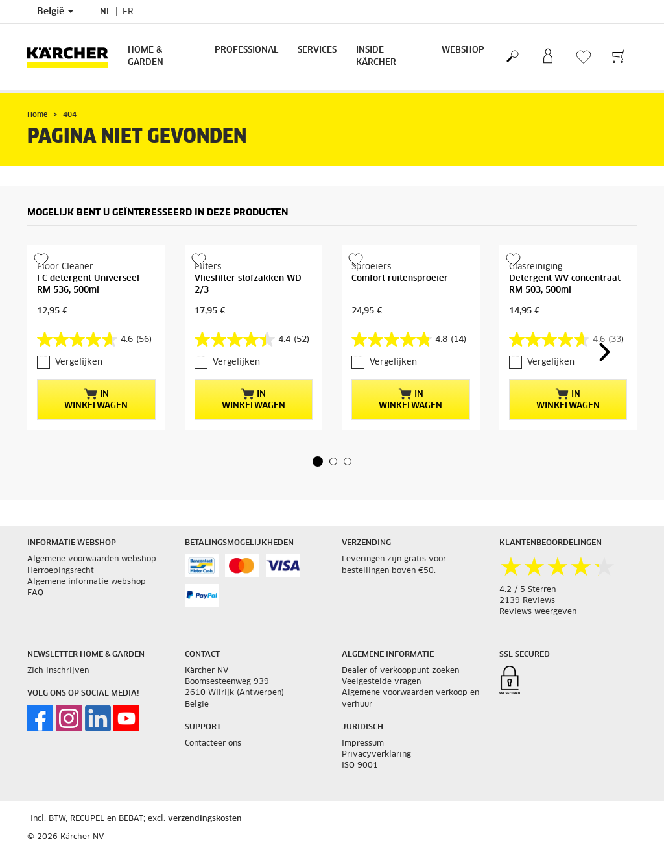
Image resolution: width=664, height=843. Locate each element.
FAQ (35, 593)
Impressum (363, 744)
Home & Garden (145, 56)
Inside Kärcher (376, 56)
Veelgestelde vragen (381, 682)
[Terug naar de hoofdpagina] (72, 56)
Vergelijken (78, 362)
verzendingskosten (205, 819)
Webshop (463, 50)
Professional (246, 50)
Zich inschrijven (58, 671)
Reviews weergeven (537, 612)
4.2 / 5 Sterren (527, 590)
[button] (318, 461)
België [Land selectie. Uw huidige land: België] (55, 11)
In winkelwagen (96, 399)
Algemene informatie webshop (86, 582)
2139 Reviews (527, 601)
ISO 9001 (360, 766)
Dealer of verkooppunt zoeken (400, 671)
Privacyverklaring (376, 755)
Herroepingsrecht (60, 571)
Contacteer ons (213, 744)
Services (317, 50)
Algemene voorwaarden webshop (91, 559)
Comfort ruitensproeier (399, 279)
